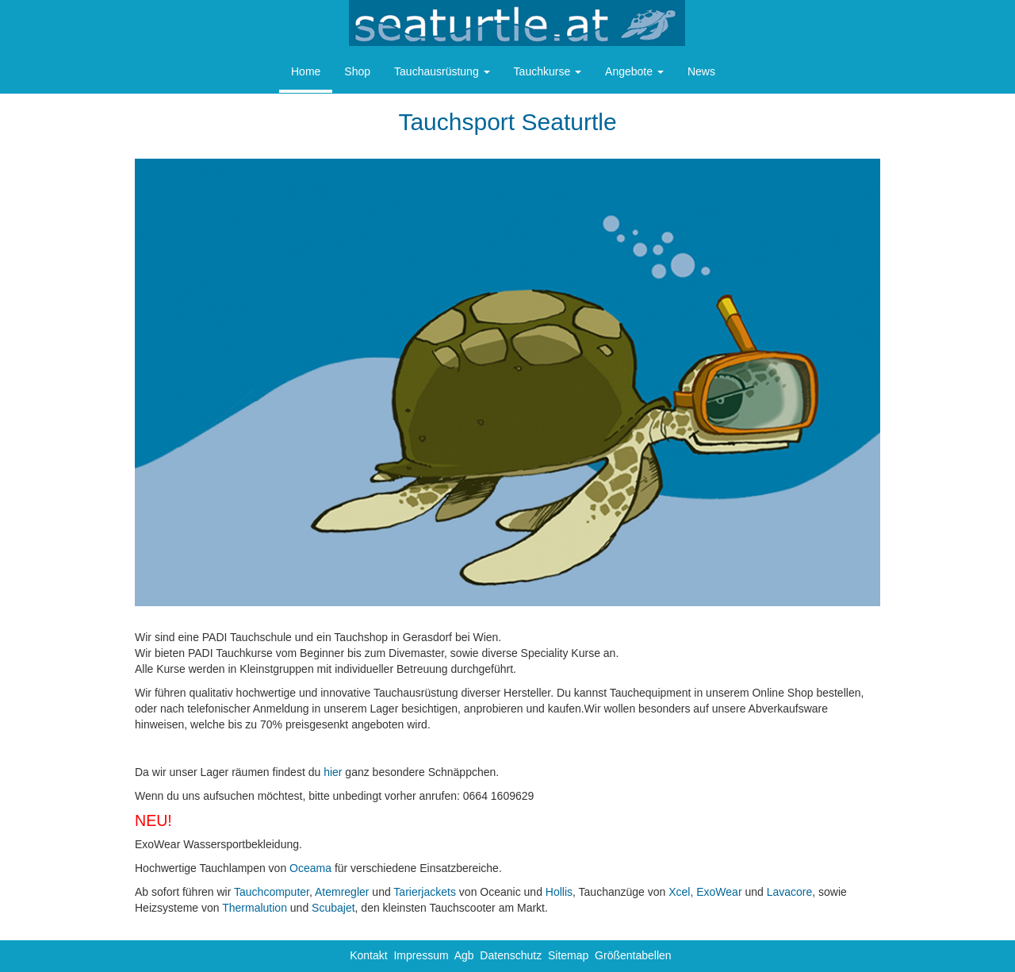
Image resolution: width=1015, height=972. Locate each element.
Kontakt (368, 955)
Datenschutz (511, 955)
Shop (357, 71)
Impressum (420, 955)
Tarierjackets (424, 892)
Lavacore (790, 892)
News (701, 71)
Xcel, (680, 892)
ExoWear (718, 892)
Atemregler (342, 892)
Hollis (559, 892)
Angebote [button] (634, 71)
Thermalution (254, 907)
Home (305, 71)
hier (333, 772)
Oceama (310, 868)
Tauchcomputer (271, 892)
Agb (464, 955)
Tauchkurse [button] (547, 71)
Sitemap (568, 955)
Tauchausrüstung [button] (442, 71)
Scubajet (333, 907)
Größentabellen (633, 955)
